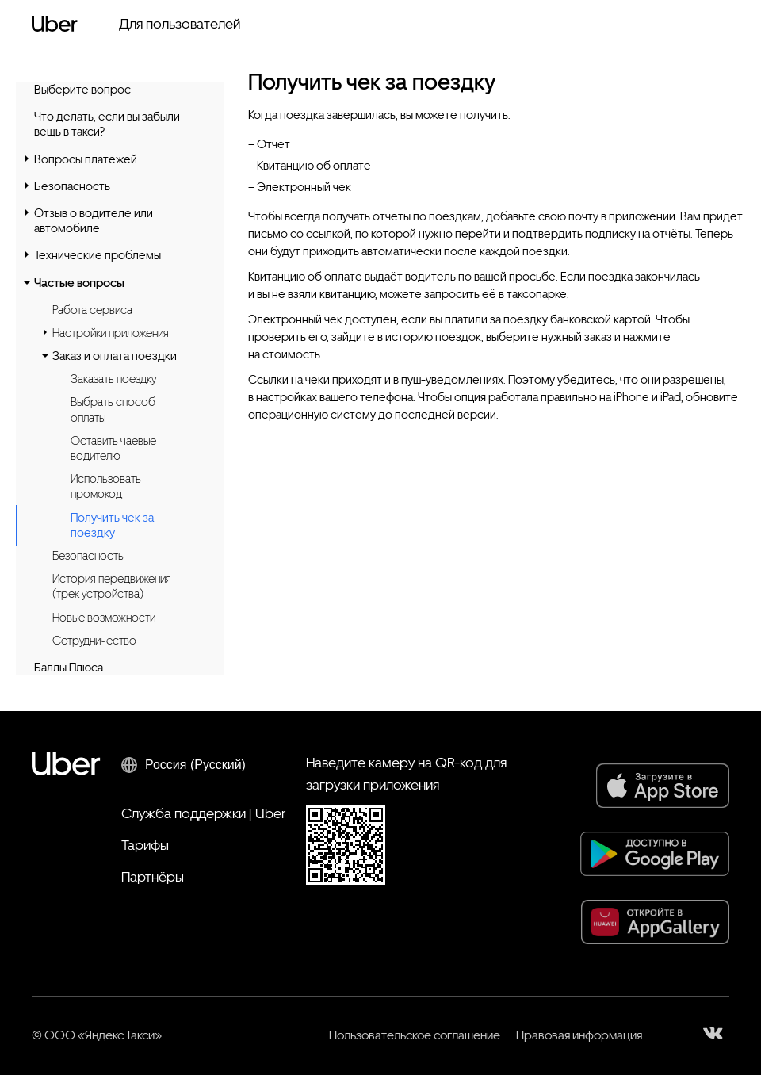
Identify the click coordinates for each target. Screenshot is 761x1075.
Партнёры (152, 876)
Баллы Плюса (68, 667)
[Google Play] (654, 854)
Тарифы (145, 844)
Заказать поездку (113, 379)
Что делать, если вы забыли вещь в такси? (107, 124)
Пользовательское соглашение (414, 1034)
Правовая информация (579, 1034)
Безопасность (72, 186)
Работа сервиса (92, 310)
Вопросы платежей (85, 159)
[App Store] (662, 785)
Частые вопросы (79, 283)
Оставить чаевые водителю (113, 448)
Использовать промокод (106, 486)
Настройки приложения (110, 333)
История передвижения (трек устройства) (111, 586)
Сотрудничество (94, 640)
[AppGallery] (655, 922)
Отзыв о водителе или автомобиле (93, 220)
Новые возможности (103, 617)
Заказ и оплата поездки (114, 356)
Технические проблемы (97, 255)
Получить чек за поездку (112, 526)
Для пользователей (179, 23)
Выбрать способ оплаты (113, 409)
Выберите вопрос (82, 89)
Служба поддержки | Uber (203, 813)
